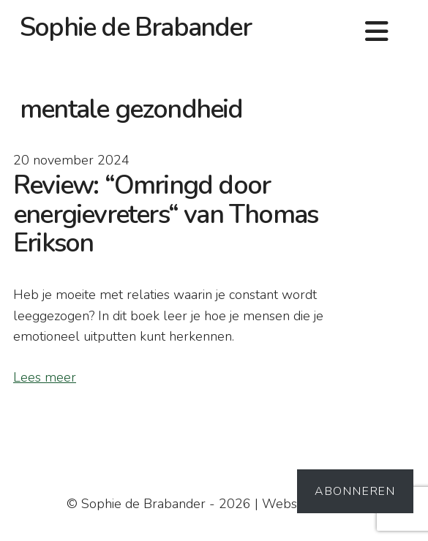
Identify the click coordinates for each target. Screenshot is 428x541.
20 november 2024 (71, 160)
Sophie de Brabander (135, 27)
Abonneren (355, 491)
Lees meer (44, 377)
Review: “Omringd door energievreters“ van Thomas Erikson (165, 214)
